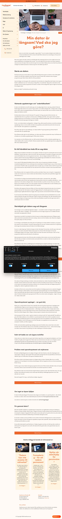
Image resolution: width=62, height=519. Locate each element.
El (3, 27)
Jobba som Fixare (6, 45)
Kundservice (45, 5)
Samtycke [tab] (13, 251)
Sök (60, 32)
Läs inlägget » (22, 485)
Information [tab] (31, 251)
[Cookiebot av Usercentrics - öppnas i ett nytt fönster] (52, 248)
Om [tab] (49, 251)
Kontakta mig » (56, 516)
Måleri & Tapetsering (8, 31)
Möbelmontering (7, 14)
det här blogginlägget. (44, 399)
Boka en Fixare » (38, 94)
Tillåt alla (49, 270)
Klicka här (46, 498)
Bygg (4, 21)
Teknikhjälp (5, 11)
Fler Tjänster (6, 34)
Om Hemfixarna (6, 43)
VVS (4, 24)
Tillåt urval (31, 270)
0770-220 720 (37, 5)
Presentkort (5, 38)
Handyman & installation (9, 18)
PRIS (29, 1)
